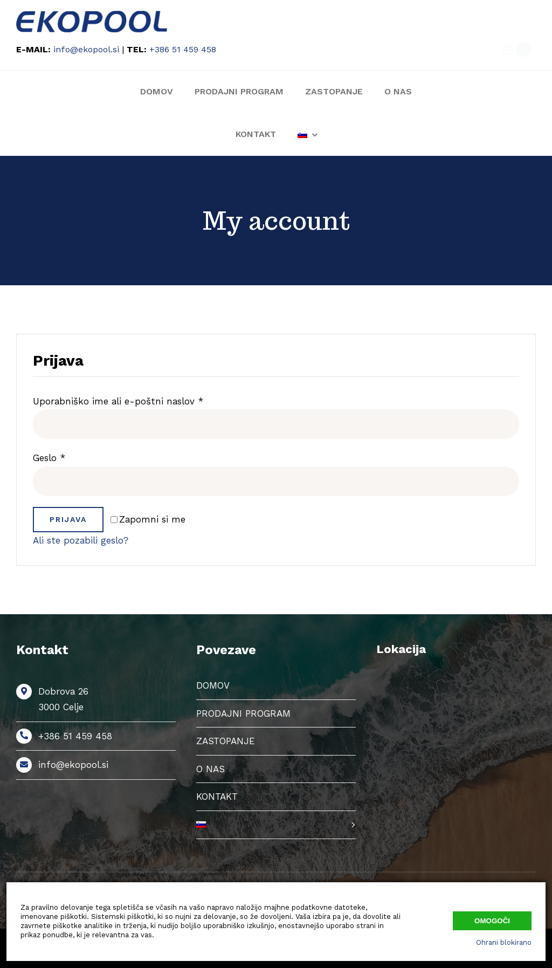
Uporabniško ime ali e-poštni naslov (118, 401)
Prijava (68, 519)
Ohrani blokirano (504, 942)
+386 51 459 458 (182, 49)
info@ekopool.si (86, 49)
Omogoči (492, 921)
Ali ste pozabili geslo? (80, 540)
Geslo (49, 457)
